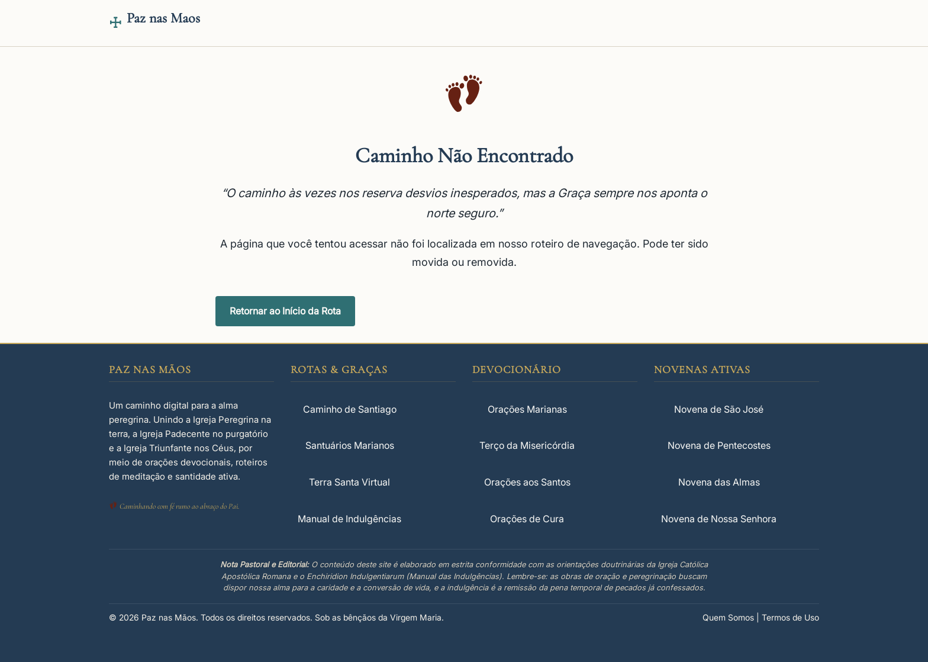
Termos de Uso (790, 617)
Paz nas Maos (163, 18)
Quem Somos (728, 617)
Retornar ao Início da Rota (285, 311)
